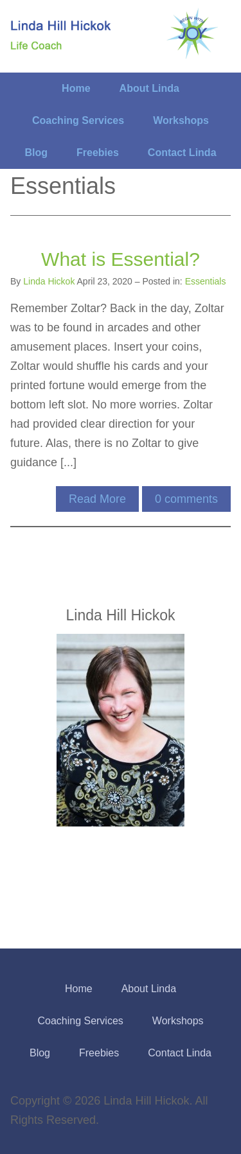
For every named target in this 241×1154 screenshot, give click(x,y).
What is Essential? (120, 259)
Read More (97, 499)
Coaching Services (78, 120)
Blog (36, 152)
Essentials (205, 281)
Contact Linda (182, 152)
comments (186, 499)
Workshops (181, 120)
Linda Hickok (49, 281)
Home (76, 88)
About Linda (149, 88)
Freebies (97, 152)
